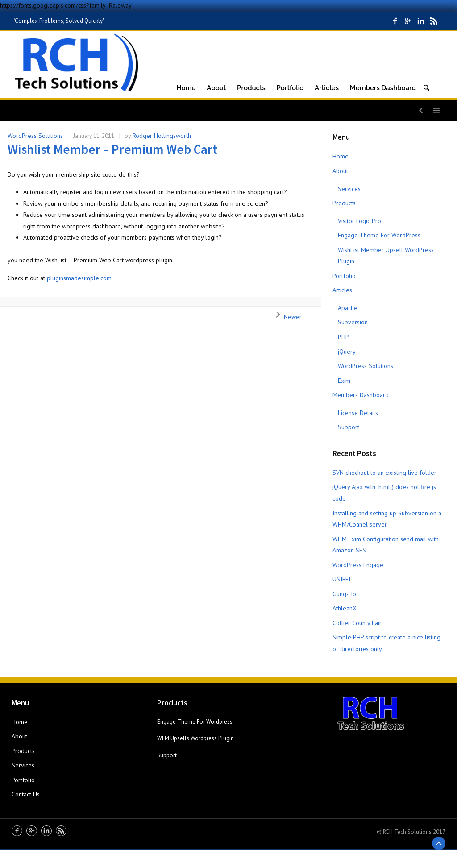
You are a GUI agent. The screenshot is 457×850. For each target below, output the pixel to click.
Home (340, 156)
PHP (343, 337)
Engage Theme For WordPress (379, 235)
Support (348, 427)
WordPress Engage (357, 565)
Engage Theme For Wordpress (195, 722)
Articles (342, 290)
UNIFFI (341, 579)
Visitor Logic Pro (359, 221)
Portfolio (344, 276)
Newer (286, 317)
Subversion (353, 322)
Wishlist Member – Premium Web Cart (112, 149)
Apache (347, 308)
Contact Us (26, 794)
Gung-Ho (344, 594)
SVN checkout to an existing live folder (384, 473)
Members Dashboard (360, 395)
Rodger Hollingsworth (162, 136)
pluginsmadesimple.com (79, 278)
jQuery (347, 352)
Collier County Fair (357, 623)
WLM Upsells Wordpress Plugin (195, 738)
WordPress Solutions (35, 136)
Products (344, 203)
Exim (344, 381)
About (340, 171)
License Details (358, 413)
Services (349, 189)
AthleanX (344, 608)
